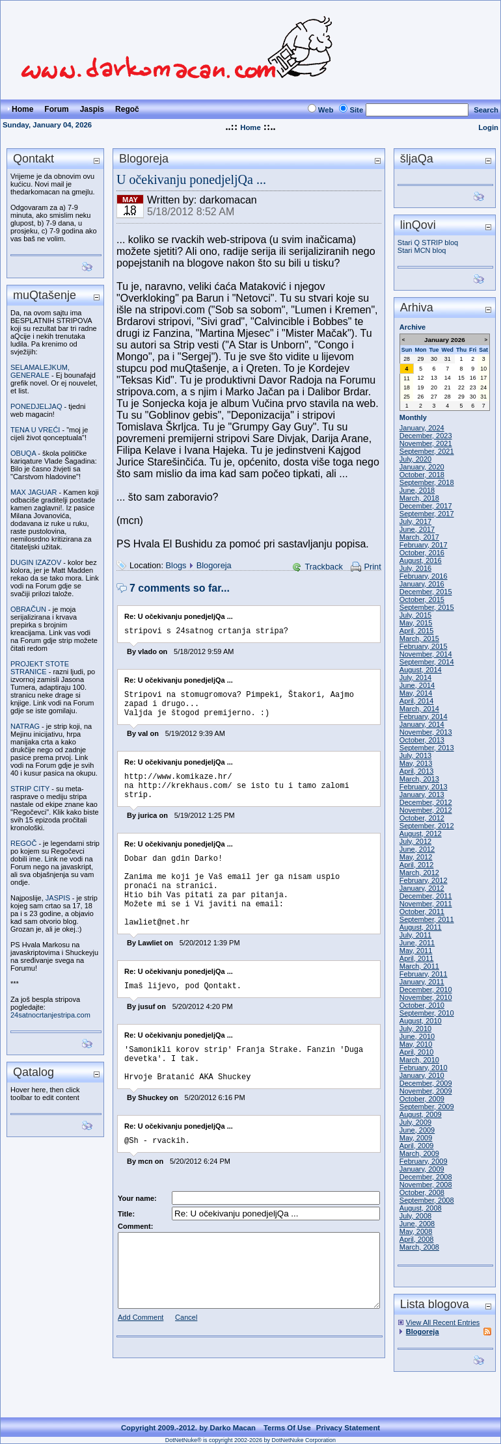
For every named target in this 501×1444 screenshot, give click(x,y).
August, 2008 (420, 1208)
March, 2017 (419, 537)
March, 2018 (419, 498)
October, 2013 (421, 740)
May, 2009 (416, 1138)
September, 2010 (426, 1013)
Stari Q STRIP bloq (428, 242)
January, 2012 (421, 888)
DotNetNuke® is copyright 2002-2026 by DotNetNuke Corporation (250, 1440)
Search (486, 110)
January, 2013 (421, 794)
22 (461, 387)
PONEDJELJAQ (36, 406)
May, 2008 (416, 1231)
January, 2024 (421, 428)
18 (406, 387)
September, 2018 (426, 482)
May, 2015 (416, 623)
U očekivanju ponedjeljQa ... (191, 179)
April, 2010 (416, 1052)
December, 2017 (425, 506)
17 (483, 377)
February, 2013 (423, 787)
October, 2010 (421, 1005)
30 (434, 359)
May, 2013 (416, 763)
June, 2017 (417, 529)
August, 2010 (420, 1021)
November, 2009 (425, 1091)
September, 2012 (426, 826)
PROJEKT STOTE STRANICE (39, 668)
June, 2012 (417, 849)
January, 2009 (421, 1169)
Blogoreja (214, 565)
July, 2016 (415, 568)
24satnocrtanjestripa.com (50, 1015)
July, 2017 (415, 521)
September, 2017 (426, 514)
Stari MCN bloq (422, 250)
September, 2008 (426, 1200)
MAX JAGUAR (33, 492)
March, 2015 (419, 638)
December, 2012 (425, 802)
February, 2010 (423, 1067)
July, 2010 (415, 1028)
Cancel (186, 1358)
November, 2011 (425, 904)
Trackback (324, 566)
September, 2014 (426, 662)
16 (473, 377)
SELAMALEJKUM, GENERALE (40, 371)
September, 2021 (426, 451)
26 (421, 396)
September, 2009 (426, 1106)
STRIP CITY (29, 789)
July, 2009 (415, 1122)
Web (326, 110)
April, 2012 (416, 865)
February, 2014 (423, 716)
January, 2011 (421, 982)
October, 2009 (421, 1099)
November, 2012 (425, 810)
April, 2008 (416, 1239)
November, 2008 (425, 1184)
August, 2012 (420, 833)
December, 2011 (425, 896)
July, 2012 (415, 841)
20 (434, 387)
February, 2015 (423, 646)
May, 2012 (416, 857)
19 (421, 387)
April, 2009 (416, 1145)
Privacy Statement (348, 1428)
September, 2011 (426, 919)
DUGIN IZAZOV (35, 562)
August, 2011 (420, 927)
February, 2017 (423, 545)
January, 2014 (421, 724)
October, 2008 (421, 1192)
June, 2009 (417, 1130)
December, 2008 (425, 1177)
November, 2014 (425, 654)
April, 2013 (416, 771)
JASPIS (58, 898)
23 (473, 387)
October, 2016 (421, 553)
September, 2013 (426, 748)
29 (421, 359)
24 (483, 387)
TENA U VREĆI (35, 430)
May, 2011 (416, 950)
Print (372, 566)
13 (434, 377)
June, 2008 (417, 1223)
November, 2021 (425, 443)
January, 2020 (421, 467)
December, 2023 (425, 436)
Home (250, 127)
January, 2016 (421, 584)
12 (421, 377)
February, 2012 (423, 880)
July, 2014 (415, 677)
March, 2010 (419, 1060)
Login (488, 127)
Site (356, 110)
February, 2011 (423, 974)
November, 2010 (425, 997)
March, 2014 (419, 709)
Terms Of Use (287, 1428)
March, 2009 (419, 1153)
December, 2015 (425, 592)
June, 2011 (417, 943)
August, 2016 (420, 560)
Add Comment (140, 1358)
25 (406, 396)
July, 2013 (415, 755)
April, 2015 (416, 631)
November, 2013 (425, 732)
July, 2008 (415, 1216)
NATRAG (25, 726)
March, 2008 (419, 1247)
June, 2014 (417, 685)
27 (434, 396)
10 (483, 368)
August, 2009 (420, 1114)
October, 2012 (421, 818)
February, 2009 (423, 1161)
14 (447, 377)
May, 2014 (416, 693)
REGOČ (23, 843)
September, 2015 (426, 607)
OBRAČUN (28, 609)
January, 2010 (421, 1075)
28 (406, 359)
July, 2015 (415, 615)
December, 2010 (425, 989)
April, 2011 (416, 958)
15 (461, 377)
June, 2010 (417, 1036)
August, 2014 (420, 670)
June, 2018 (417, 490)
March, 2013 (419, 779)
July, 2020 (415, 459)
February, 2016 (423, 576)
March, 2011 (419, 966)
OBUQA (23, 453)
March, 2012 (419, 872)
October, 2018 (421, 475)
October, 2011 (421, 911)
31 (447, 359)
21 (447, 387)
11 (406, 378)
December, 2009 (425, 1083)
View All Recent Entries (443, 1322)
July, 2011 (415, 935)
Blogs (176, 565)
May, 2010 (416, 1044)
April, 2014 (416, 701)
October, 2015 (421, 599)
